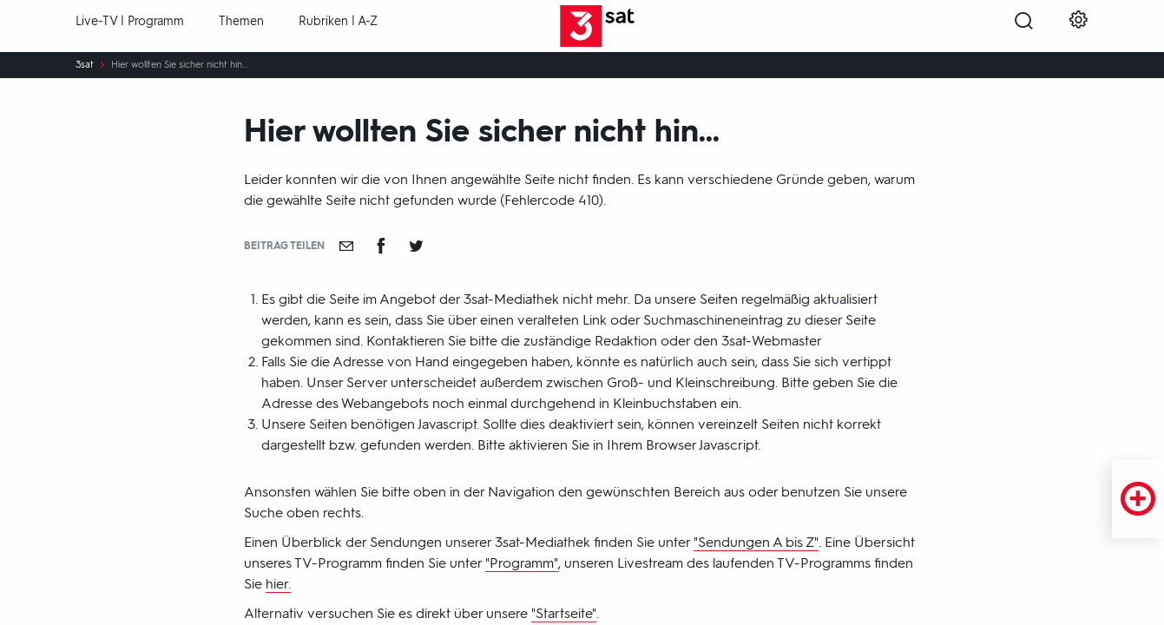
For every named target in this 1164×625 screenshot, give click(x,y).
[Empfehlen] (346, 245)
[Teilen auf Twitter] (415, 245)
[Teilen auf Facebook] (381, 245)
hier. (278, 584)
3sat (85, 65)
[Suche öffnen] (1024, 27)
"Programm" (521, 563)
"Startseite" (563, 613)
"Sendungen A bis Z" (756, 542)
